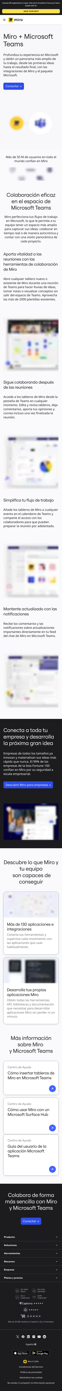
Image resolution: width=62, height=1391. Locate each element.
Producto (31, 1237)
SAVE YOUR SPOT (31, 11)
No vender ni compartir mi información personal (31, 1383)
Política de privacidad (31, 1372)
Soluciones (31, 1245)
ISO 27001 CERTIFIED (41, 1290)
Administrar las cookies (31, 1377)
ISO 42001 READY (24, 1290)
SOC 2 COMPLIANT (25, 1297)
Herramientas (31, 1253)
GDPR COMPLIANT (42, 1297)
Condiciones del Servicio (31, 1367)
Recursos (31, 1261)
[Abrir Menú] (4, 20)
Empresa (31, 1269)
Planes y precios (31, 1277)
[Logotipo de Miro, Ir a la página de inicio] (15, 19)
